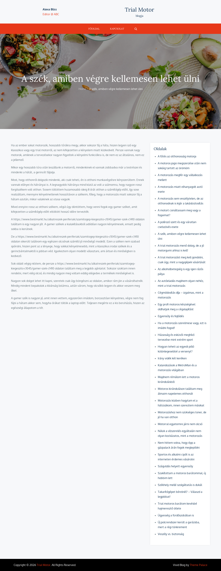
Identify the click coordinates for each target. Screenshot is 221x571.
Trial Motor (139, 9)
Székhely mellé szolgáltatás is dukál (180, 485)
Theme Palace (198, 565)
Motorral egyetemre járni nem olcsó (180, 424)
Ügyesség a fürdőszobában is (176, 515)
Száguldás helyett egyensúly (175, 466)
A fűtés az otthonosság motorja (177, 156)
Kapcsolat (117, 28)
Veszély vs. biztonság (171, 534)
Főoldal (94, 28)
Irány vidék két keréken (172, 358)
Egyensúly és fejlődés (171, 316)
